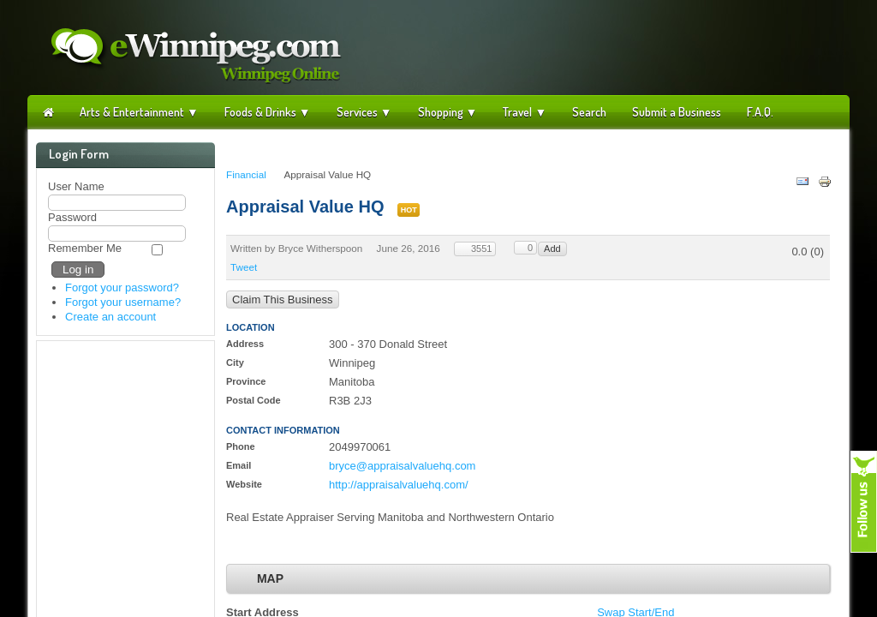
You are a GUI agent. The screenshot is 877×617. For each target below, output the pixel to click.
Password (72, 217)
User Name (76, 186)
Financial (246, 174)
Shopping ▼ (448, 112)
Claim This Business (282, 299)
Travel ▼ (524, 112)
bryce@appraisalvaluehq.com (402, 465)
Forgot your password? (122, 287)
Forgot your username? (123, 302)
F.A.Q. (760, 112)
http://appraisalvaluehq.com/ (398, 484)
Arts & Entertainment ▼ (139, 112)
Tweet (243, 267)
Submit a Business (676, 112)
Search (589, 112)
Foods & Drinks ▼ (267, 112)
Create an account (110, 316)
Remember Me (85, 248)
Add (552, 248)
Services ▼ (364, 112)
